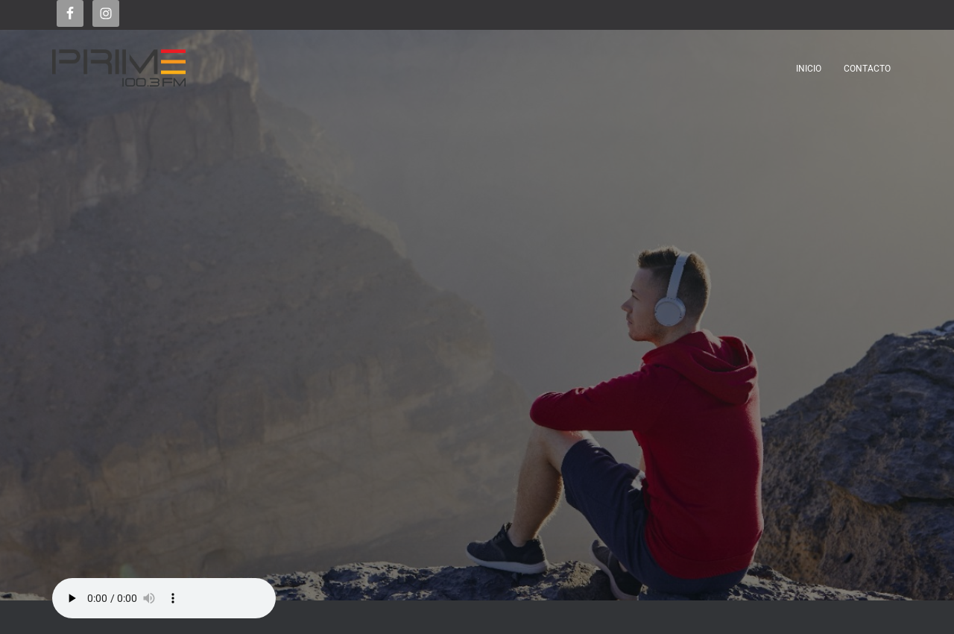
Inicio (808, 68)
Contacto (867, 68)
